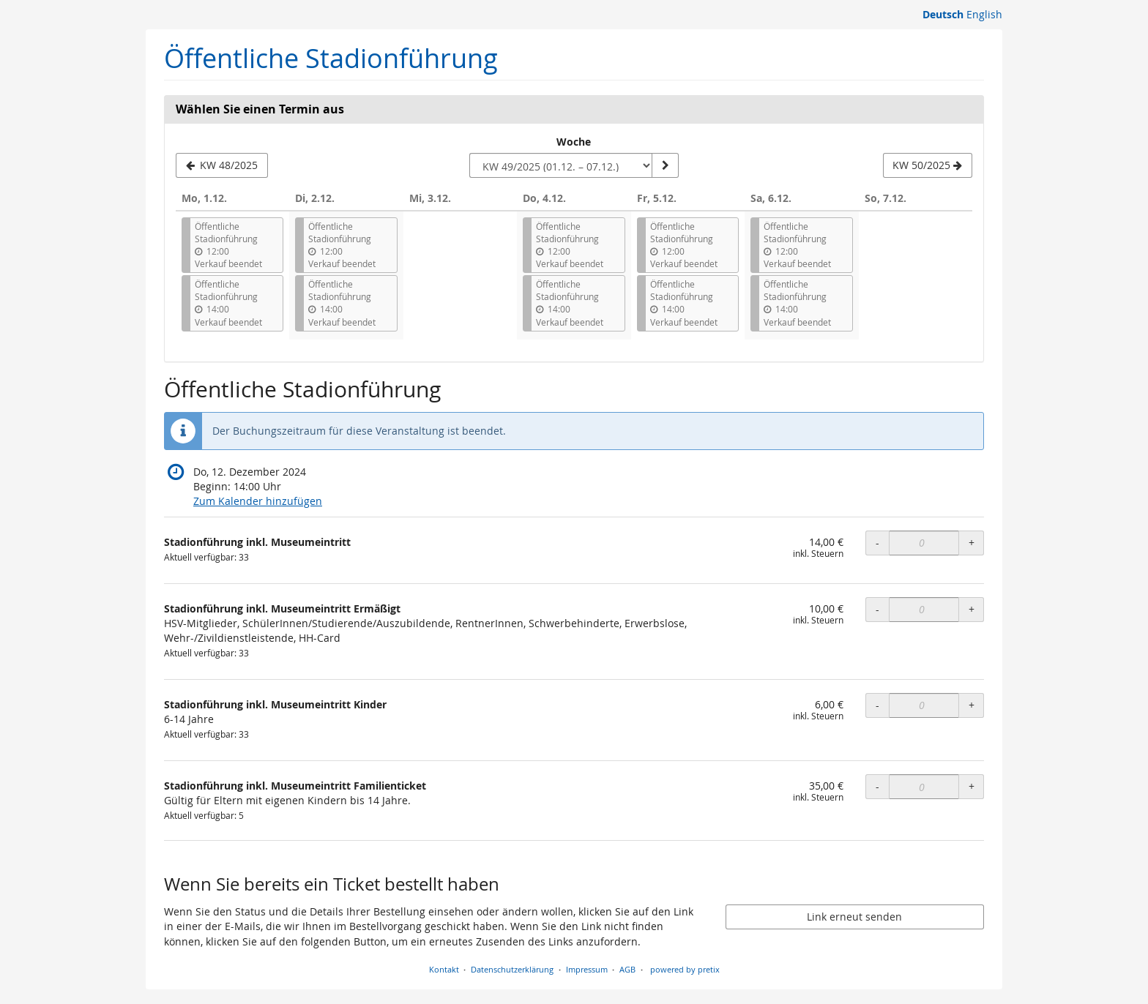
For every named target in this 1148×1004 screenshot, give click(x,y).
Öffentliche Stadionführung (331, 58)
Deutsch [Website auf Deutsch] (942, 14)
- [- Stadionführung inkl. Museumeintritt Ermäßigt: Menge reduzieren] (877, 609)
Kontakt (444, 969)
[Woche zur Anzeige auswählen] (560, 165)
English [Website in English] (984, 14)
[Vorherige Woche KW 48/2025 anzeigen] (222, 165)
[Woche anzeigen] (665, 165)
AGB (627, 969)
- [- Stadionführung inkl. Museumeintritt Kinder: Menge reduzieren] (877, 705)
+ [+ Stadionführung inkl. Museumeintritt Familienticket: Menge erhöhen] (971, 786)
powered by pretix (685, 969)
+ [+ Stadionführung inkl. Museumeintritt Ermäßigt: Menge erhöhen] (971, 609)
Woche (573, 142)
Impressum (587, 969)
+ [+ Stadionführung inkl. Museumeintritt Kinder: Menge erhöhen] (971, 705)
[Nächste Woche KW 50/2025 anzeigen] (927, 165)
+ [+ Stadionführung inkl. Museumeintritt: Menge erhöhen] (971, 543)
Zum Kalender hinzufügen (257, 501)
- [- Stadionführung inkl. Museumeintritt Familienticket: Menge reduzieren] (877, 786)
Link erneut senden (854, 917)
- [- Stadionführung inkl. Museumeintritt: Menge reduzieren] (877, 543)
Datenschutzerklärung (512, 969)
